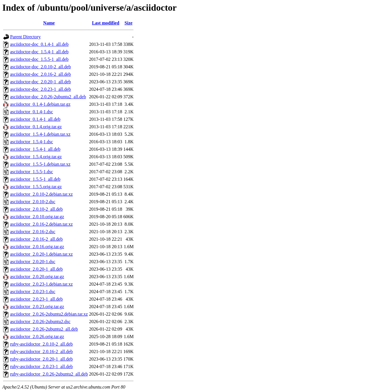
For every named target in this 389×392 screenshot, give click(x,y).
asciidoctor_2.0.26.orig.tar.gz (37, 336)
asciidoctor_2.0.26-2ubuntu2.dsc (40, 321)
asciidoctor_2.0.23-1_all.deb (36, 299)
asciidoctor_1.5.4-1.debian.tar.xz (40, 134)
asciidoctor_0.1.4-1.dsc (31, 111)
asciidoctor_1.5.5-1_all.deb (35, 179)
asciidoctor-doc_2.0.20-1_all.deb (40, 81)
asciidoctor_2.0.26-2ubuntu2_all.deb (44, 329)
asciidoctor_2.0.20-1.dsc (32, 261)
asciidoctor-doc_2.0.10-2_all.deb (40, 66)
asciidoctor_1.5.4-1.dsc (31, 141)
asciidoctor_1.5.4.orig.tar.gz (36, 156)
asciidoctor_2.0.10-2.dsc (32, 201)
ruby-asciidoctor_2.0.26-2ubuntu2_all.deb (49, 374)
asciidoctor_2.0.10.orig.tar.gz (37, 216)
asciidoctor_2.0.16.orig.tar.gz (37, 246)
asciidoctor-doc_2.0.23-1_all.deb (40, 89)
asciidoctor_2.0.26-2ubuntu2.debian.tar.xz (49, 314)
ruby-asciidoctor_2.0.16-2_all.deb (41, 351)
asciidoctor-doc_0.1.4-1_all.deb (39, 44)
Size (129, 22)
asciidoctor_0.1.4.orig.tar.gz (36, 126)
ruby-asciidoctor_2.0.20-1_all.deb (41, 359)
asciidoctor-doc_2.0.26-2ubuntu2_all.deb (48, 96)
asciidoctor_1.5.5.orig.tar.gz (36, 186)
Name (49, 22)
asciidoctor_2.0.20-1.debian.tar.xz (41, 254)
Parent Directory (25, 36)
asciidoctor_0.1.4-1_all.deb (35, 119)
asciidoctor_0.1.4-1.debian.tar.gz (40, 104)
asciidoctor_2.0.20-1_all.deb (36, 269)
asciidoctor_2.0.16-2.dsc (32, 231)
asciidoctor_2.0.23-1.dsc (32, 291)
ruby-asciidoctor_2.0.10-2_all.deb (41, 344)
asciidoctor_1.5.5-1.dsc (31, 171)
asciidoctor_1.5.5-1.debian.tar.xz (40, 164)
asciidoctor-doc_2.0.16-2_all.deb (40, 74)
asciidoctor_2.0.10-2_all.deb (36, 209)
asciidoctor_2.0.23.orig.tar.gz (37, 306)
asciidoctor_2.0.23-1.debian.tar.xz (41, 284)
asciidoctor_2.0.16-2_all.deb (36, 239)
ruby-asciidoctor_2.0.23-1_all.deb (41, 366)
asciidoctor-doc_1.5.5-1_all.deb (39, 59)
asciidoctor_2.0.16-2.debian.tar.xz (41, 224)
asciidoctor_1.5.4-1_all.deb (35, 149)
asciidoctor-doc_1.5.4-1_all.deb (39, 51)
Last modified (105, 22)
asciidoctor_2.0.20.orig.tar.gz (37, 276)
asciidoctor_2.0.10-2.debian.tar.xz (41, 194)
